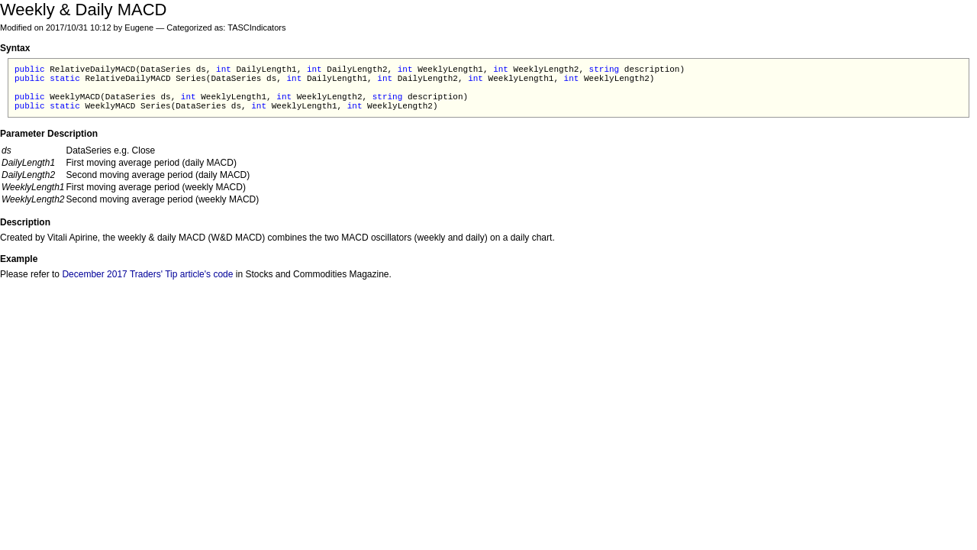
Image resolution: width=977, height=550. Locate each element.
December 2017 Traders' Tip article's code (147, 274)
